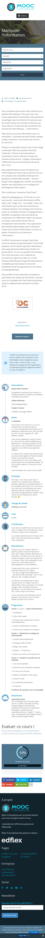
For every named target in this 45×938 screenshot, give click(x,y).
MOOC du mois (10, 853)
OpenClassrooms (25, 98)
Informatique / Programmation (15, 101)
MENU (22, 15)
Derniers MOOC (30, 853)
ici (25, 370)
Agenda (7, 856)
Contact (26, 856)
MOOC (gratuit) (9, 98)
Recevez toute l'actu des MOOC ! (17, 903)
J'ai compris (34, 932)
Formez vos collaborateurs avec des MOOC (8, 872)
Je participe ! (22, 766)
